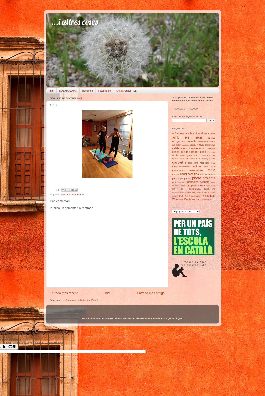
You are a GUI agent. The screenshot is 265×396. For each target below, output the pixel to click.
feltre (181, 159)
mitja (211, 170)
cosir (203, 151)
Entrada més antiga (151, 293)
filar (187, 158)
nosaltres (193, 173)
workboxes (207, 199)
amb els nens (187, 137)
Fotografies (104, 90)
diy (199, 155)
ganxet (177, 162)
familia (175, 158)
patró (213, 174)
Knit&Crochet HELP (127, 90)
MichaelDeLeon (144, 318)
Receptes (87, 90)
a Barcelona (179, 133)
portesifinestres (179, 182)
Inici (52, 90)
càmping (185, 145)
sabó (206, 189)
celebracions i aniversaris (188, 148)
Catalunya (210, 145)
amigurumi (178, 141)
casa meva (197, 144)
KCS (213, 163)
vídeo (198, 199)
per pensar (185, 178)
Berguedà (203, 141)
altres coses (208, 133)
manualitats (196, 170)
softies (188, 192)
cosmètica (211, 152)
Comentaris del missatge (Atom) (81, 300)
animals (191, 141)
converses (210, 148)
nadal (183, 173)
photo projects (203, 178)
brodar (212, 141)
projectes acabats (198, 181)
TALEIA (187, 196)
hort (202, 163)
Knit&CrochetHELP (181, 166)
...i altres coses (74, 21)
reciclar (201, 185)
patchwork (205, 174)
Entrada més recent (64, 293)
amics (211, 137)
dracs (204, 155)
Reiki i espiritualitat (189, 189)
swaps (175, 196)
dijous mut (191, 155)
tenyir (198, 196)
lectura (197, 166)
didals (182, 155)
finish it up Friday (199, 158)
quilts (182, 186)
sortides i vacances (203, 192)
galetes (212, 159)
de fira (175, 155)
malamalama (77, 194)
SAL (213, 189)
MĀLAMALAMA (68, 90)
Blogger (179, 318)
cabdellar (176, 145)
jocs (207, 163)
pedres (175, 178)
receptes (191, 185)
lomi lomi (65, 194)
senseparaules (178, 192)
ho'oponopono (191, 163)
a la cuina (194, 133)
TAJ (181, 196)
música (175, 174)
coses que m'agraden (185, 151)
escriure (211, 155)
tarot (193, 196)
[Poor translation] (12, 347)
